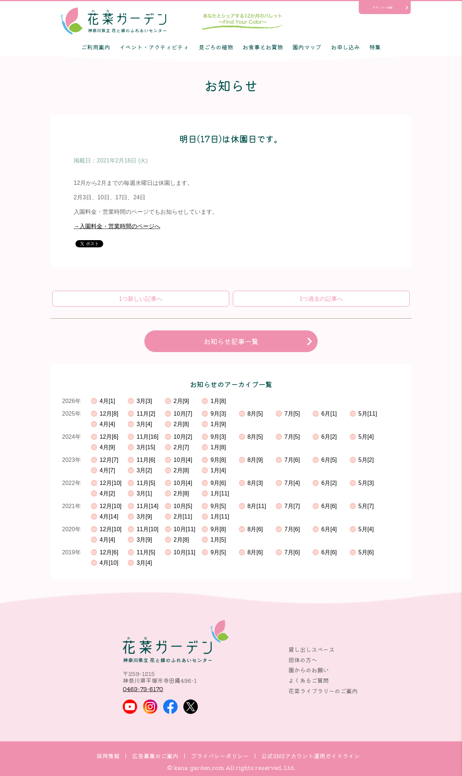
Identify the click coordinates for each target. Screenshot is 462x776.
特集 (375, 47)
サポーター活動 (382, 7)
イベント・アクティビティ (154, 47)
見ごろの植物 (216, 47)
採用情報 (107, 755)
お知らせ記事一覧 (231, 341)
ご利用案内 (95, 47)
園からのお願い (308, 670)
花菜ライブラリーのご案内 (323, 690)
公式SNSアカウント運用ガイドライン (310, 755)
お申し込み (345, 47)
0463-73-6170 (143, 688)
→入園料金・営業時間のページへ (117, 226)
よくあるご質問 (308, 680)
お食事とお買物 (263, 47)
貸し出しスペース (311, 649)
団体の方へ (302, 659)
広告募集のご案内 (155, 755)
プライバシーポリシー (220, 755)
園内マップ (306, 47)
